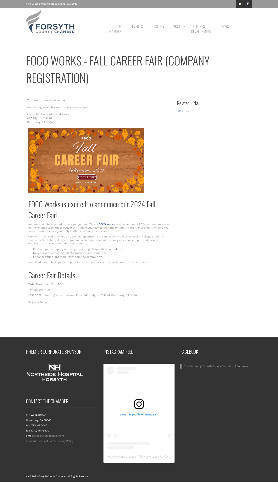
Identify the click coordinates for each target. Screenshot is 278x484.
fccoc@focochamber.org (49, 435)
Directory (156, 26)
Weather (183, 111)
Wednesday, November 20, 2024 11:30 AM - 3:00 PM (58, 107)
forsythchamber (150, 456)
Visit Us (179, 26)
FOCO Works (107, 224)
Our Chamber (115, 28)
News (225, 26)
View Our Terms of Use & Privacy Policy (50, 441)
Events (137, 26)
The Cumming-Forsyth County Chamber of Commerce (217, 366)
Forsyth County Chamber (122, 456)
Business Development (200, 28)
